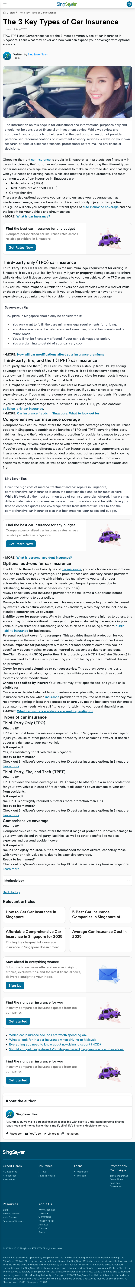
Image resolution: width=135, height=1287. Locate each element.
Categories (11, 1171)
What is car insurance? (33, 216)
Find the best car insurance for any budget (40, 228)
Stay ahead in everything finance (32, 962)
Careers (42, 1228)
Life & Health (47, 1175)
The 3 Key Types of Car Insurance (37, 12)
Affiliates (43, 1224)
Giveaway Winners (13, 1221)
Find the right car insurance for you (34, 1002)
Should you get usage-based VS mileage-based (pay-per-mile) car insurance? (66, 1049)
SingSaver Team (38, 54)
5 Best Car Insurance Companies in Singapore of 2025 (96, 917)
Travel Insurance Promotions (119, 1177)
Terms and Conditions (25, 1264)
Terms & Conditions (44, 1215)
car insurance (41, 160)
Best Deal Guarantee (115, 1185)
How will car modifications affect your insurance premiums (60, 354)
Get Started (18, 1021)
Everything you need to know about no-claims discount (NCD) (55, 1044)
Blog (12, 12)
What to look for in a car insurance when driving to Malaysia (52, 1040)
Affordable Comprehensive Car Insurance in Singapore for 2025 (34, 934)
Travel (43, 1171)
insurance (52, 697)
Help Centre (10, 1217)
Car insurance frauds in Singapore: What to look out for (58, 413)
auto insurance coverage (101, 207)
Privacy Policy (46, 1220)
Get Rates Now (21, 247)
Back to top (11, 892)
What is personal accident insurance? (44, 557)
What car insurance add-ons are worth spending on (55, 711)
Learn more (11, 766)
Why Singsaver (46, 1209)
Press (41, 1232)
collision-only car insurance (23, 409)
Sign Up (15, 985)
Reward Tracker (11, 1213)
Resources (11, 1175)
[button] (67, 881)
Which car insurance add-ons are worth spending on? (48, 1035)
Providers (10, 1179)
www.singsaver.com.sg (106, 1257)
